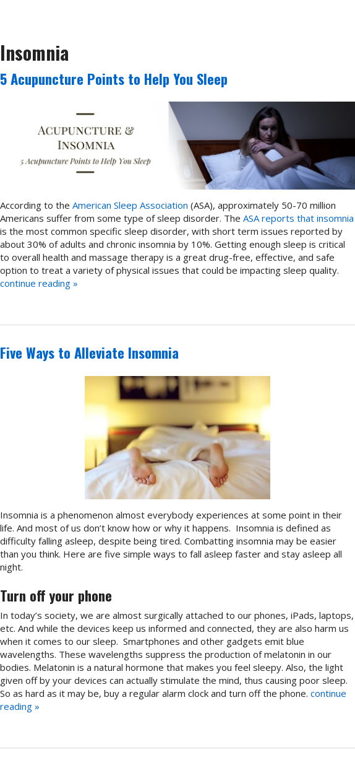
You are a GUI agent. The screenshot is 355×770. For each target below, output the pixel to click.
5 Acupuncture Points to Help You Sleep (114, 78)
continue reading (39, 283)
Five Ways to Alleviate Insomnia (89, 352)
